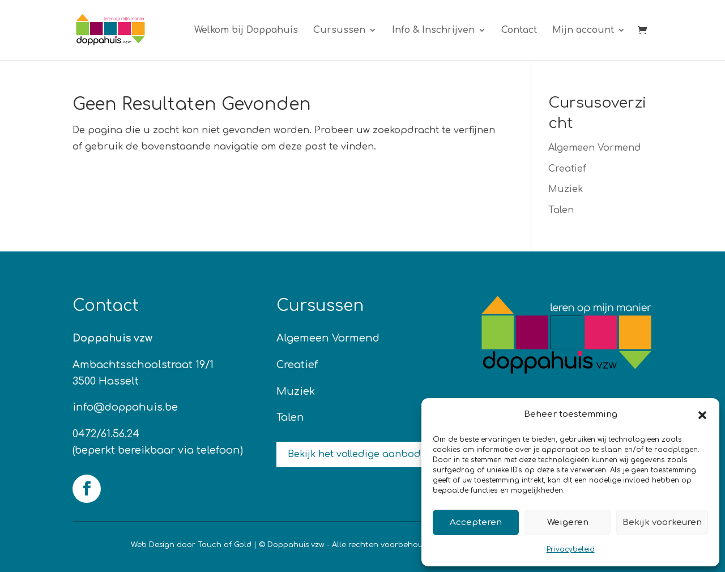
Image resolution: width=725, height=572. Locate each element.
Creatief (567, 169)
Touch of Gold (224, 545)
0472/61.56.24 (105, 433)
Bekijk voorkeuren (662, 522)
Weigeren (567, 522)
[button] (702, 415)
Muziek (565, 189)
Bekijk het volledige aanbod (354, 454)
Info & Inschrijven (433, 30)
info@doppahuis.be (125, 407)
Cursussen (339, 30)
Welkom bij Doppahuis (246, 30)
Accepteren (476, 522)
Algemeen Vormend (594, 148)
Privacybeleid (571, 549)
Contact (519, 30)
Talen (561, 210)
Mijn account (583, 30)
